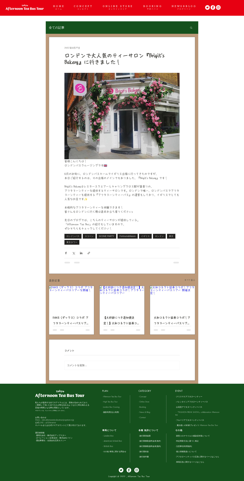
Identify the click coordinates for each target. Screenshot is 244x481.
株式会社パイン (66, 437)
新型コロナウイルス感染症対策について (193, 435)
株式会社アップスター (56, 435)
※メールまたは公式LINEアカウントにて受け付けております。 (61, 425)
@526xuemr (50, 423)
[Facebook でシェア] (65, 253)
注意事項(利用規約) (184, 446)
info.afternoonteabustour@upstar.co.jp (58, 420)
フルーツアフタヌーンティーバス (190, 420)
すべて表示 (189, 280)
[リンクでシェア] (88, 253)
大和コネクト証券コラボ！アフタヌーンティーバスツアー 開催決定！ (172, 321)
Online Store (144, 401)
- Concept (142, 396)
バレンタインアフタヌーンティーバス (192, 401)
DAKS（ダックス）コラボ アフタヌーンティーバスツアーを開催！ (71, 321)
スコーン (89, 236)
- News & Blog (144, 412)
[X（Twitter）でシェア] (73, 253)
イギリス (145, 236)
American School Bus (113, 441)
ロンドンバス (73, 236)
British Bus (108, 446)
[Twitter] (207, 7)
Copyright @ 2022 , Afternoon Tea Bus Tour (129, 476)
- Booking (142, 407)
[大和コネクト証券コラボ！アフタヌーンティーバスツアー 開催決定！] (172, 298)
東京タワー (71, 242)
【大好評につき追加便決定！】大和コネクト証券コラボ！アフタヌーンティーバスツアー (121, 321)
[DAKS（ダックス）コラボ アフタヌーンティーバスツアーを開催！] (71, 298)
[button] (191, 27)
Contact (142, 417)
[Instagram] (218, 7)
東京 (171, 236)
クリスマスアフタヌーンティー (189, 396)
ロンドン (159, 236)
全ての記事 (56, 27)
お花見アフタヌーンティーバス (189, 407)
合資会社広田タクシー (56, 440)
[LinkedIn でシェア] (81, 253)
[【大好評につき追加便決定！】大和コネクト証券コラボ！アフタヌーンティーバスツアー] (122, 298)
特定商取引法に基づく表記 (187, 441)
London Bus (109, 436)
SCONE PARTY (106, 236)
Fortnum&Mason (128, 236)
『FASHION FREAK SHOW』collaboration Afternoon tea (197, 413)
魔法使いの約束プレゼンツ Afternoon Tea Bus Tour (197, 425)
